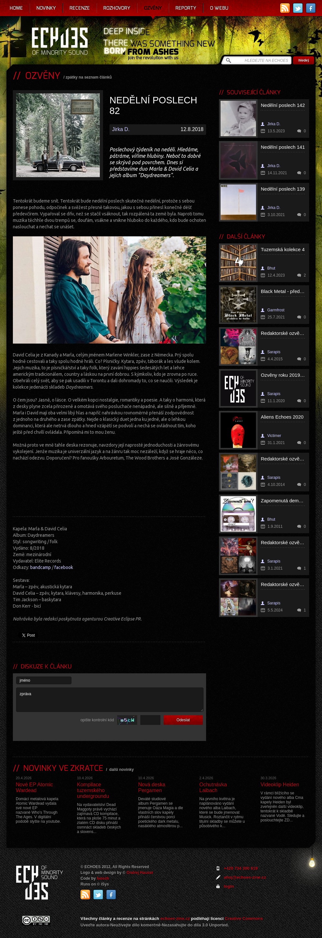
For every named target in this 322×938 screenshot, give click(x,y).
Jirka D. (120, 129)
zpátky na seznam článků (89, 77)
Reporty (185, 8)
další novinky (121, 769)
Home (16, 8)
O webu (219, 8)
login (229, 886)
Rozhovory (116, 8)
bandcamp (40, 567)
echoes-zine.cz (175, 918)
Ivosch (103, 878)
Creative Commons (244, 918)
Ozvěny (153, 8)
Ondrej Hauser (140, 872)
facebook (63, 567)
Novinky (46, 8)
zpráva (110, 699)
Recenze (80, 8)
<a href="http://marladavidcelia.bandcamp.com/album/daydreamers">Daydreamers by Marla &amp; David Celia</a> (109, 487)
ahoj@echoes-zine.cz (245, 877)
